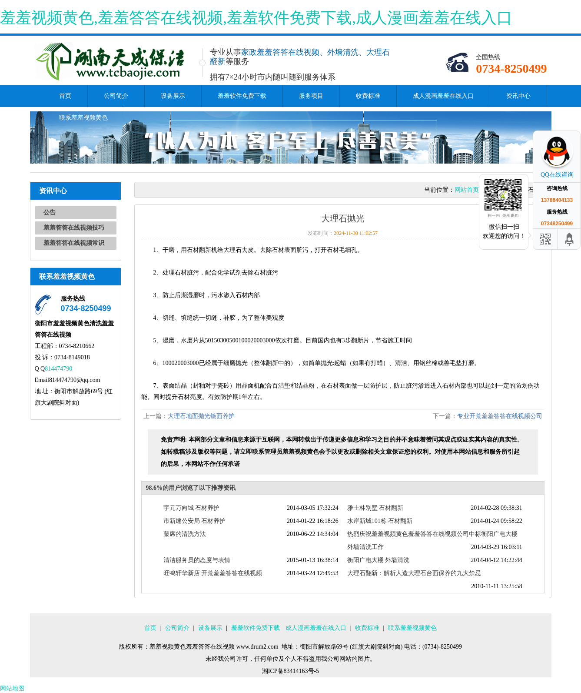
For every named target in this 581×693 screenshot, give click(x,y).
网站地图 (12, 688)
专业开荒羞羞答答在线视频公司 (499, 416)
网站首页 (467, 190)
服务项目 (311, 96)
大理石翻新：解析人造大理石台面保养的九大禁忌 (414, 573)
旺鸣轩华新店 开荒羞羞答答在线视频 (212, 573)
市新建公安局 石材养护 (194, 521)
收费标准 (368, 96)
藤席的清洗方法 (184, 534)
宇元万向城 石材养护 (191, 508)
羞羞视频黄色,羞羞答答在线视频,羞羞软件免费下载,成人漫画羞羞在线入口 (256, 18)
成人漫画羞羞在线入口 (443, 96)
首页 (65, 96)
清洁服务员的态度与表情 (196, 560)
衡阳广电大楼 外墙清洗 (378, 560)
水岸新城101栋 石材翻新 (380, 521)
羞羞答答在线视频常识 (73, 243)
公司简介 (116, 96)
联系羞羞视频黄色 (83, 117)
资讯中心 (518, 96)
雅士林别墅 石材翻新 (375, 508)
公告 (49, 212)
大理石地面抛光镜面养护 (201, 416)
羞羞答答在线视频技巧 (73, 227)
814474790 (58, 368)
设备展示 (173, 96)
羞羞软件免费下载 (242, 96)
